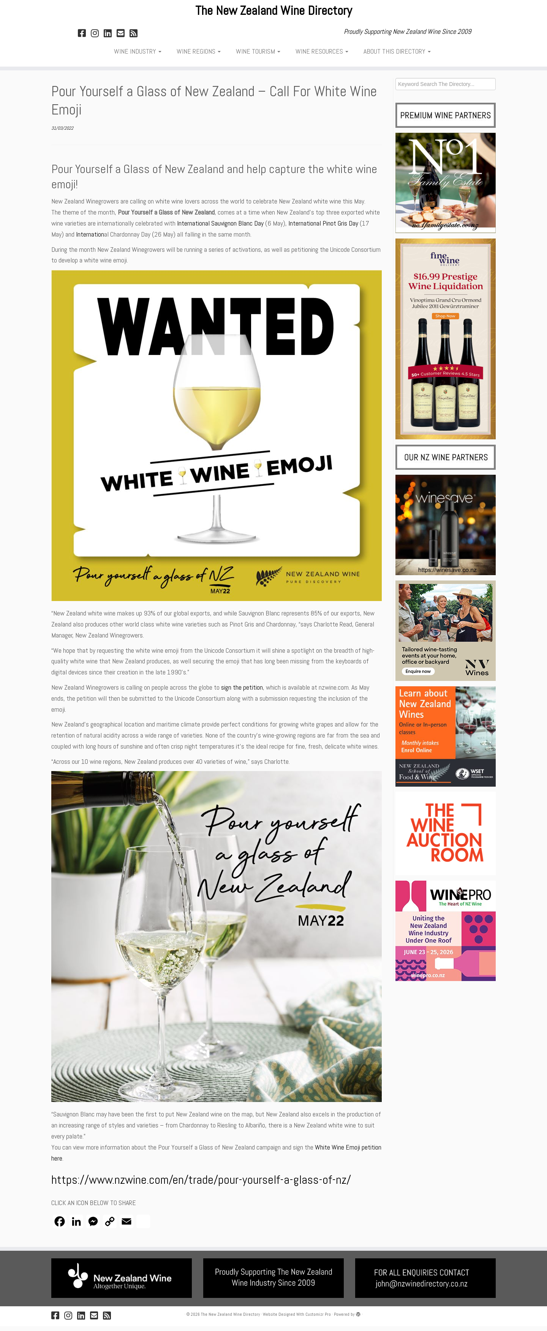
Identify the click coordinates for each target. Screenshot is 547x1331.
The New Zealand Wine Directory (274, 13)
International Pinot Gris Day (323, 228)
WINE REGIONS (199, 56)
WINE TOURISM (258, 56)
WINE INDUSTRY (137, 56)
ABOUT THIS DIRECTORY (397, 56)
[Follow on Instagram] (97, 38)
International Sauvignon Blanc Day (220, 228)
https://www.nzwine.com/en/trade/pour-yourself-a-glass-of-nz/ (201, 1185)
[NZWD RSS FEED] (136, 38)
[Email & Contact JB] (123, 38)
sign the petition (242, 692)
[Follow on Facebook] (84, 38)
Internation (90, 239)
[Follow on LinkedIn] (110, 38)
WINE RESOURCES (322, 56)
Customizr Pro (318, 1319)
